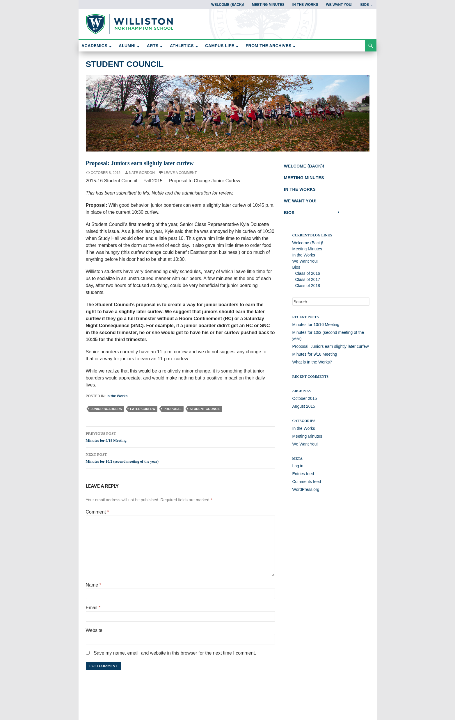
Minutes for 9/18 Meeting (180, 436)
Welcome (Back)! (227, 5)
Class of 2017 (307, 282)
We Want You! (339, 5)
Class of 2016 (307, 276)
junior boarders (106, 409)
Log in (297, 468)
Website (94, 630)
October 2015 (304, 401)
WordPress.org (305, 492)
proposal (172, 409)
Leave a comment (180, 173)
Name (93, 584)
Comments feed (306, 484)
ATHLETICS (182, 45)
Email (93, 607)
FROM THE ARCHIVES (269, 45)
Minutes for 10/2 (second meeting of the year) (180, 457)
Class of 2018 (307, 288)
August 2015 (303, 409)
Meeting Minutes (268, 5)
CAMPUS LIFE (219, 45)
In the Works (305, 5)
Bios (364, 5)
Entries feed (303, 476)
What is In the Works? (312, 364)
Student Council (125, 64)
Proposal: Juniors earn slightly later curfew (330, 349)
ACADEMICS (94, 45)
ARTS (153, 45)
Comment (97, 511)
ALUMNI (127, 45)
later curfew (142, 409)
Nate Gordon (141, 173)
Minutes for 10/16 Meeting (316, 327)
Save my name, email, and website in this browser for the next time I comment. (175, 653)
